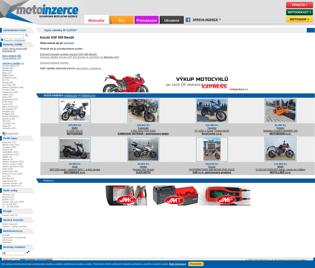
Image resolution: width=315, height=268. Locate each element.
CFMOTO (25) (9, 77)
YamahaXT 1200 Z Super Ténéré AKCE (212, 129)
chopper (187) (9, 147)
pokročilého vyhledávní (88, 68)
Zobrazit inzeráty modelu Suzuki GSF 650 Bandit (68, 54)
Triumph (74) (8, 123)
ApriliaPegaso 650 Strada (143, 168)
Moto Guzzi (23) (10, 106)
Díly (122, 20)
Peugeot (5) (8, 111)
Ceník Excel (12, 133)
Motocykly (96, 20)
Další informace (177, 264)
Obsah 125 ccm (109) (13, 202)
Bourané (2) (8, 197)
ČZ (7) (5, 80)
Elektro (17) (8, 199)
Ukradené (171, 20)
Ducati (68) (7, 82)
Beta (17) (6, 73)
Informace (7, 240)
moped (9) (7, 149)
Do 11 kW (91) (9, 204)
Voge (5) (6, 126)
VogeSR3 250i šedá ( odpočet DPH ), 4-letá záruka (75, 168)
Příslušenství (146, 20)
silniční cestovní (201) (13, 161)
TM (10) (6, 121)
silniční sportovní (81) (13, 166)
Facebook (188, 20)
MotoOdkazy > (299, 12)
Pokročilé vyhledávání (15, 40)
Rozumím (196, 263)
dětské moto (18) (10, 145)
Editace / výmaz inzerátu (14, 226)
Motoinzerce (25, 10)
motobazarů (70, 95)
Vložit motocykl (9, 224)
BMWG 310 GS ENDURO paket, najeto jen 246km (280, 168)
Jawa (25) (7, 97)
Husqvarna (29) (10, 92)
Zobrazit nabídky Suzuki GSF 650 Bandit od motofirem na (79, 57)
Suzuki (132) (8, 118)
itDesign (293, 260)
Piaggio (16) (8, 114)
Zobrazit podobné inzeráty (54, 62)
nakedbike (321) (10, 152)
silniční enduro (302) (12, 164)
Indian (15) (7, 94)
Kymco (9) (7, 104)
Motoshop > (299, 19)
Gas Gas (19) (9, 85)
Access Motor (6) (10, 65)
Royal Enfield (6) (10, 116)
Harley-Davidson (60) (13, 87)
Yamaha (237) (9, 128)
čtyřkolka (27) (9, 142)
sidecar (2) (7, 159)
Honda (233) (8, 90)
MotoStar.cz (265, 260)
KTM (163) (7, 102)
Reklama (6, 242)
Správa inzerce (205, 19)
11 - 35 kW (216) (10, 206)
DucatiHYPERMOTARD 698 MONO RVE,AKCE (212, 168)
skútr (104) (7, 169)
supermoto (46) (9, 171)
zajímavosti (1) (9, 181)
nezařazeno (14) (10, 154)
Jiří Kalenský (280, 260)
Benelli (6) (7, 70)
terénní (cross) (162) (12, 173)
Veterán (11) (8, 194)
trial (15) (6, 176)
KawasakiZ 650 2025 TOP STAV (143, 129)
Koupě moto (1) (10, 215)
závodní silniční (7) (11, 185)
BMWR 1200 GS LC (75, 129)
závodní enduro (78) (12, 183)
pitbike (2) (7, 157)
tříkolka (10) (8, 178)
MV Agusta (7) (9, 109)
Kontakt (6, 235)
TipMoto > (299, 5)
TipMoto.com (88, 95)
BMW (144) (8, 75)
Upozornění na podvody (14, 237)
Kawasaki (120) (10, 99)
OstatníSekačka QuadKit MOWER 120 (280, 129)
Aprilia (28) (7, 68)
